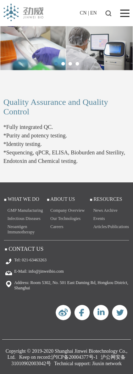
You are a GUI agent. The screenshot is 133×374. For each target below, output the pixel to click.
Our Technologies (65, 218)
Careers (56, 226)
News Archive (105, 210)
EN (93, 13)
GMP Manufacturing (25, 210)
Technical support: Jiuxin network (88, 363)
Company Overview (67, 210)
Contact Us (26, 249)
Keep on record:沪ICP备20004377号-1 (58, 357)
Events (99, 218)
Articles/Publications (111, 226)
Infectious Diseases (23, 218)
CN (83, 13)
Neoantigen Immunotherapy (21, 229)
